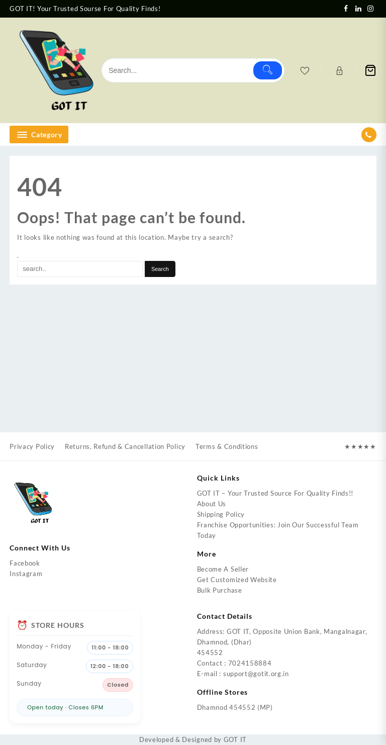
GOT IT (235, 739)
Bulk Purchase (219, 590)
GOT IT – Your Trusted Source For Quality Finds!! (275, 493)
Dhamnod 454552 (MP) (235, 707)
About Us (212, 504)
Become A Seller (223, 569)
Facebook (25, 563)
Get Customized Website (237, 580)
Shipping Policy (221, 514)
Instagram (26, 574)
